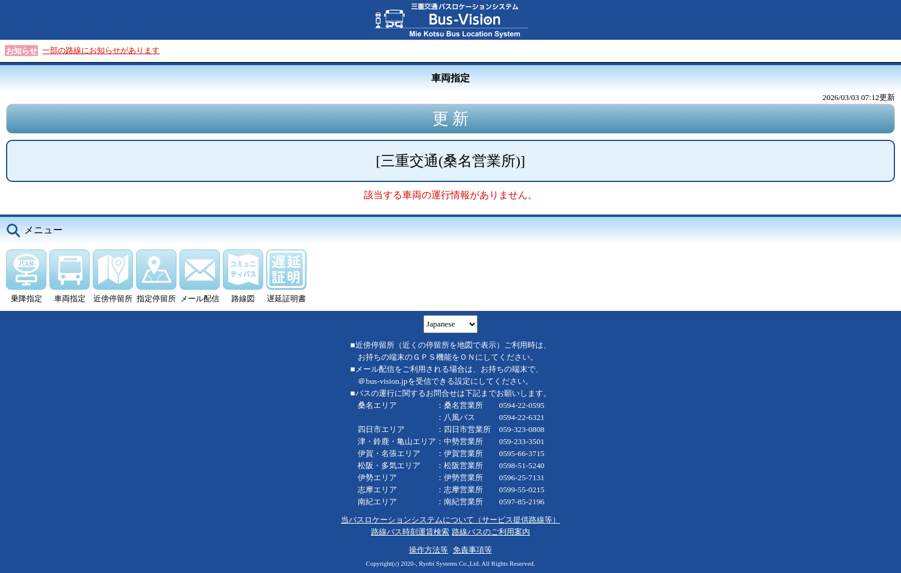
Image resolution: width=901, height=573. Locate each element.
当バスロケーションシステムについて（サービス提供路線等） (450, 519)
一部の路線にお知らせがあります (101, 50)
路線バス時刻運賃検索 (410, 531)
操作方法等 (428, 549)
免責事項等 (472, 549)
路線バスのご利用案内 (491, 531)
